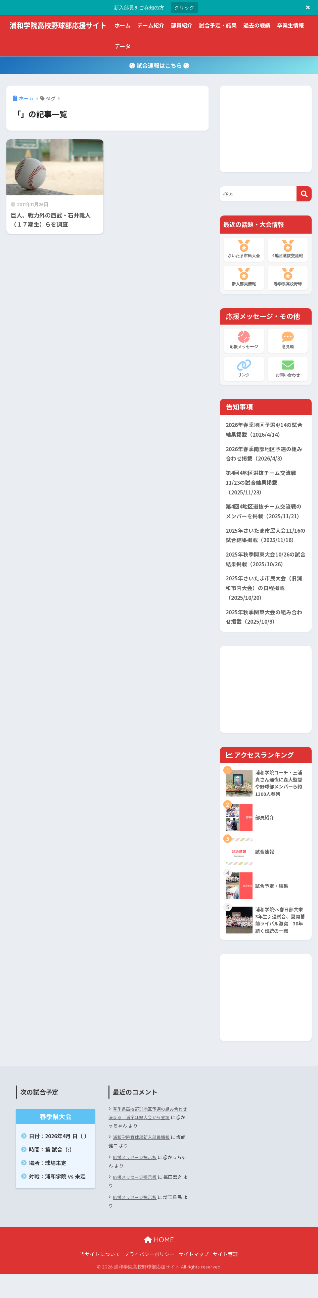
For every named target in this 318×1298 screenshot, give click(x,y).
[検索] (304, 193)
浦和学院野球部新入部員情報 (143, 1161)
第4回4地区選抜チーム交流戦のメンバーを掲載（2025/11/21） (263, 522)
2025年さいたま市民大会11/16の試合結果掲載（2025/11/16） (267, 552)
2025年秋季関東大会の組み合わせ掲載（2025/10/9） (264, 638)
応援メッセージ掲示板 (136, 1181)
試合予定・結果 (218, 25)
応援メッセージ (243, 340)
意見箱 (287, 340)
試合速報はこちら (159, 65)
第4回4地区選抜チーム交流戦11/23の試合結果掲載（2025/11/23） (263, 486)
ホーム (123, 25)
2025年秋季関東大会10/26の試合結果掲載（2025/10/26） (264, 578)
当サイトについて (100, 1278)
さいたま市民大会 (243, 249)
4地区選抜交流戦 (287, 249)
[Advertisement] (269, 128)
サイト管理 (225, 1278)
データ (123, 46)
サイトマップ (194, 1278)
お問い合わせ (287, 368)
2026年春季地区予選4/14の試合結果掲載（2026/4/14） (264, 430)
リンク (243, 368)
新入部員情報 (243, 277)
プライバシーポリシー (149, 1278)
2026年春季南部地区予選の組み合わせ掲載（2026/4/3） (264, 456)
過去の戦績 (256, 25)
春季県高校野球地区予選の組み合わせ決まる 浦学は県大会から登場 (146, 1137)
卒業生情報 (290, 25)
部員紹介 (181, 25)
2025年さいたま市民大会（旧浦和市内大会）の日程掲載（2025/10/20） (264, 608)
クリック (184, 7)
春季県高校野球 (287, 277)
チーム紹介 (150, 25)
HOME (159, 1264)
